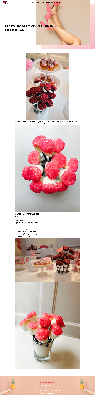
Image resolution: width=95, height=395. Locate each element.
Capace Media (51, 393)
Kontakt (58, 2)
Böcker (37, 2)
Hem (33, 2)
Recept (43, 2)
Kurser (48, 2)
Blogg (53, 2)
